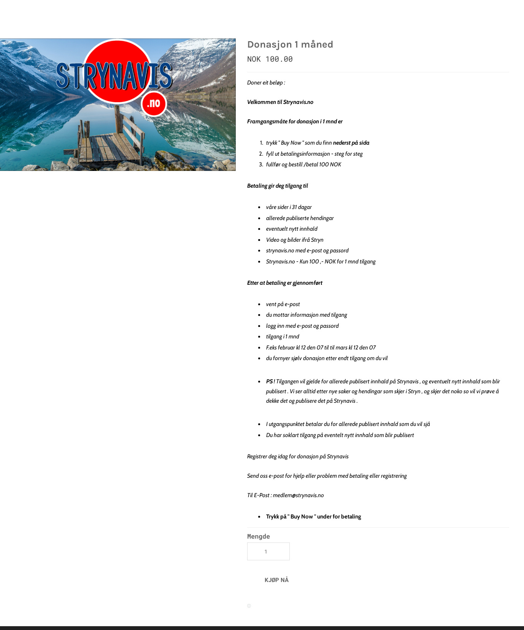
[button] (276, 580)
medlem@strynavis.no (298, 495)
